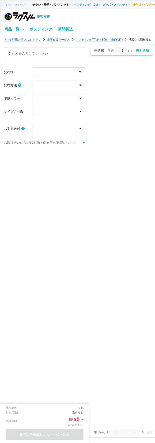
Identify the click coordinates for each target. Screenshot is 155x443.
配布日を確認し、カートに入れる (44, 434)
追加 (150, 432)
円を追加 (142, 50)
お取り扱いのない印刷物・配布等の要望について (44, 142)
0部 (125, 433)
